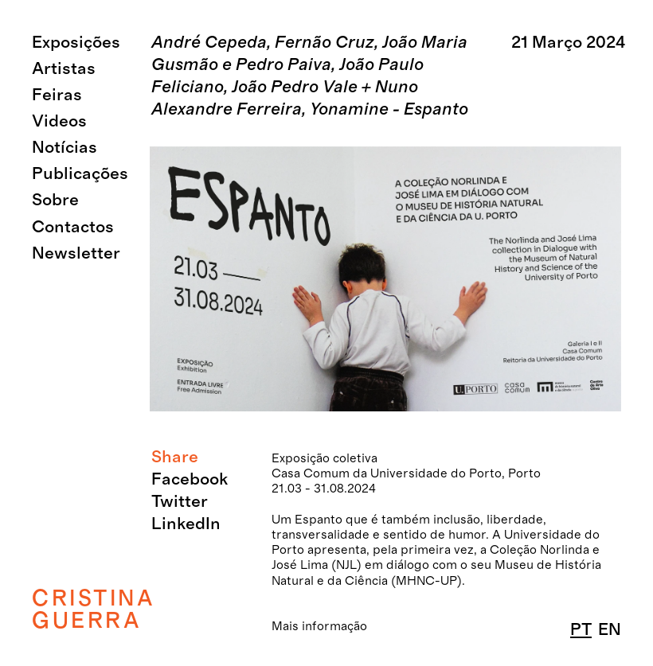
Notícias (64, 147)
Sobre (55, 200)
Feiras (57, 95)
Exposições (76, 42)
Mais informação (319, 626)
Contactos (73, 227)
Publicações (80, 174)
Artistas (64, 68)
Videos (59, 121)
